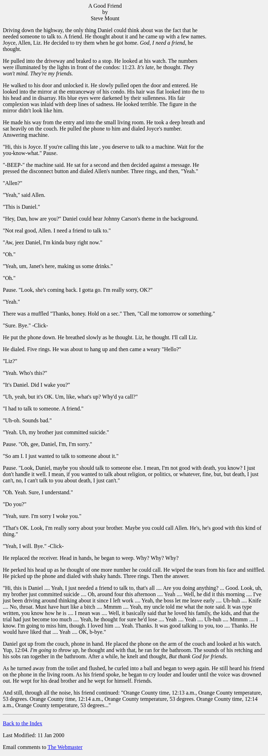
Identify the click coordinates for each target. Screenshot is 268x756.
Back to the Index (22, 723)
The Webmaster (64, 747)
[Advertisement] (236, 108)
